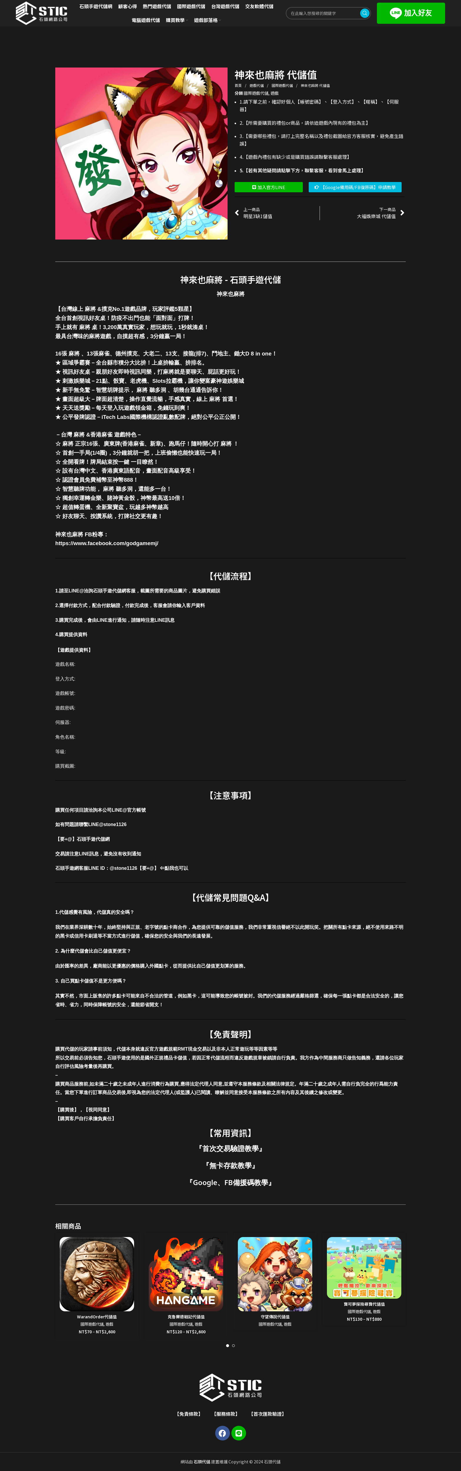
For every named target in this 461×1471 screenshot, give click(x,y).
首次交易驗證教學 (230, 1148)
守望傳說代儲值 (275, 1317)
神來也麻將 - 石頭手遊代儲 (230, 279)
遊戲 (274, 93)
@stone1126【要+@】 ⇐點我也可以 (149, 868)
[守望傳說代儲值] (275, 1274)
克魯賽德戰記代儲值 (186, 1317)
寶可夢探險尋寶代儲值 (364, 1304)
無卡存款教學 (230, 1165)
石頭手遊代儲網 (93, 839)
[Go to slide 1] (227, 1345)
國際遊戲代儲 (283, 85)
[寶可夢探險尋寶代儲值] (364, 1268)
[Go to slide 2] (233, 1345)
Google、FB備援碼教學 (230, 1182)
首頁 (239, 85)
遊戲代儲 (257, 85)
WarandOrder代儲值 (97, 1317)
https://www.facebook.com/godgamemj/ (106, 543)
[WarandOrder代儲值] (97, 1274)
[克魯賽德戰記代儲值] (186, 1274)
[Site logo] (41, 13)
